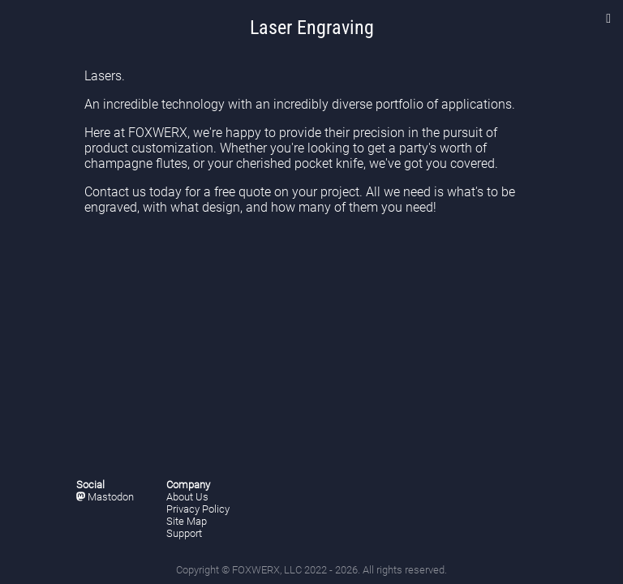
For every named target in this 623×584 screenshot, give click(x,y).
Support (184, 533)
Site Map (186, 521)
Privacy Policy (198, 509)
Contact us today (133, 192)
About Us (187, 497)
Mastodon (105, 497)
